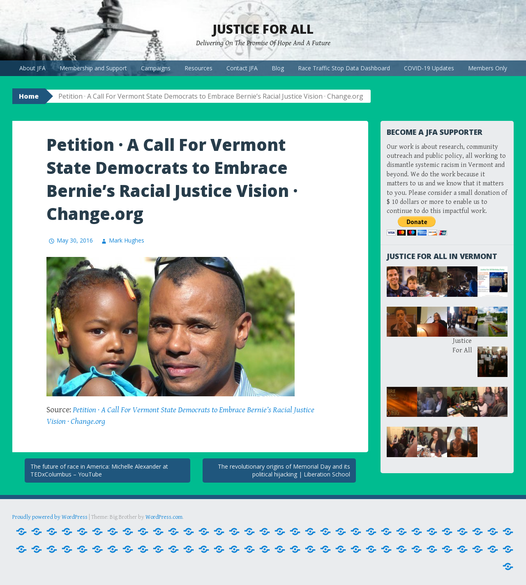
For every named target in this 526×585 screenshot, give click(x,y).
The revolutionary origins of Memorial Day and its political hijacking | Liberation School (284, 470)
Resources (198, 68)
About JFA (32, 68)
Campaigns (156, 68)
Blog (278, 68)
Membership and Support (93, 68)
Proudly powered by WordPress (50, 517)
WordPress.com (163, 517)
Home (29, 96)
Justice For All (263, 29)
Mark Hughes (126, 240)
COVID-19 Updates (429, 68)
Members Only (487, 68)
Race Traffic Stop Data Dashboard (344, 68)
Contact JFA (242, 68)
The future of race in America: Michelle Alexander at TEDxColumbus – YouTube (99, 470)
